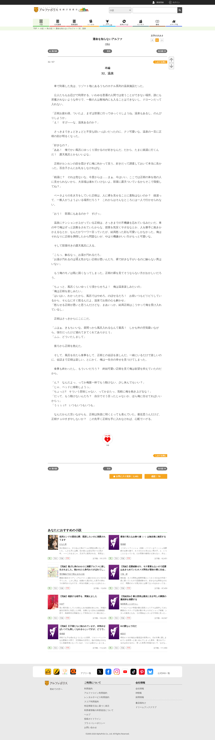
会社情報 (140, 688)
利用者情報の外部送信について (98, 710)
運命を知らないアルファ (65, 28)
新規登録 (160, 2)
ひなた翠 (63, 544)
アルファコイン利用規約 (95, 692)
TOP (35, 28)
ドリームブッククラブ (146, 707)
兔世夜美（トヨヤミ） (129, 604)
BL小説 (49, 28)
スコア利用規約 (91, 701)
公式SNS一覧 (164, 673)
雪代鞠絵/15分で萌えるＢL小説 (72, 574)
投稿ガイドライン (92, 718)
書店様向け (141, 702)
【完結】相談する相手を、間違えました (78, 596)
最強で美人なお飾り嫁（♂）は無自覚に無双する (143, 536)
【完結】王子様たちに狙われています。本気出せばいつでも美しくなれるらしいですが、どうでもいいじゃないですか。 (82, 629)
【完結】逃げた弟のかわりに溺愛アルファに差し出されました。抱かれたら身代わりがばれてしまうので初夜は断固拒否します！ (82, 569)
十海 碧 (124, 574)
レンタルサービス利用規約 (96, 697)
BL (50, 558)
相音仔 (123, 633)
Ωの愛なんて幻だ (128, 626)
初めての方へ (56, 689)
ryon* (61, 604)
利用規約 (88, 688)
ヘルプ (87, 714)
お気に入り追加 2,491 (125, 476)
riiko (107, 44)
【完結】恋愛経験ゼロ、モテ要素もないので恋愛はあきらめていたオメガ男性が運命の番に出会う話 (143, 569)
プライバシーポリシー (94, 723)
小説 (42, 28)
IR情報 (139, 692)
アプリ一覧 (86, 673)
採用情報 (140, 697)
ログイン (176, 2)
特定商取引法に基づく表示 (96, 705)
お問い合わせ (90, 727)
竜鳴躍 (123, 544)
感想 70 (155, 476)
